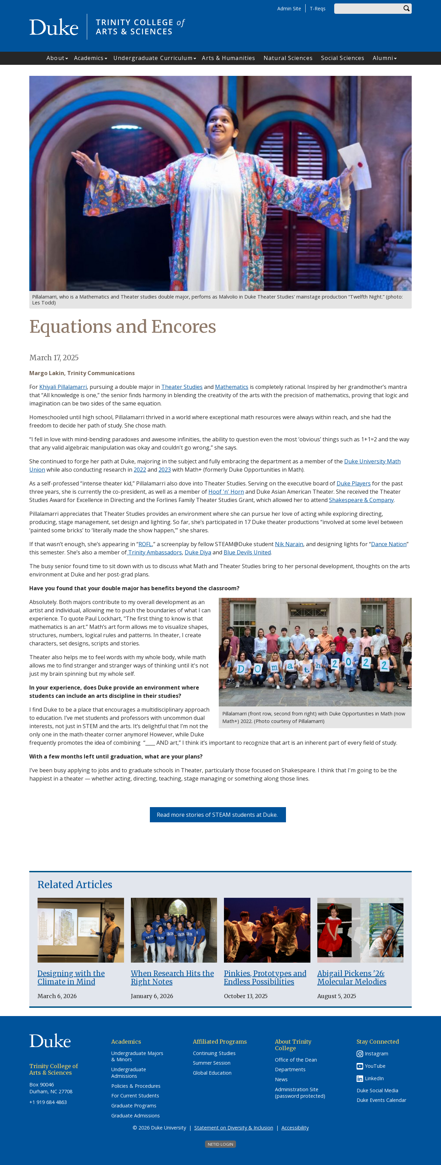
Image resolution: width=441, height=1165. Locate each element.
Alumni (383, 58)
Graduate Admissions (135, 1116)
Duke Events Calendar (381, 1100)
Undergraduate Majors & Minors (137, 1056)
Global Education (212, 1073)
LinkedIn (374, 1078)
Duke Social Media (377, 1090)
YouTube (375, 1066)
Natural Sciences (288, 58)
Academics (89, 58)
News (281, 1079)
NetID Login (220, 1144)
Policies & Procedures (136, 1086)
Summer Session (211, 1063)
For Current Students (135, 1096)
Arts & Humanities (228, 58)
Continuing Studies (214, 1053)
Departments (290, 1069)
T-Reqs (318, 8)
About (55, 58)
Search (406, 8)
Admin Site (289, 8)
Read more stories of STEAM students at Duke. (218, 814)
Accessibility (295, 1127)
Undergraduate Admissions (128, 1072)
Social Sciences (343, 58)
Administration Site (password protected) (300, 1092)
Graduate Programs (133, 1106)
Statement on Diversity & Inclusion (233, 1127)
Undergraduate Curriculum (152, 58)
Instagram (376, 1053)
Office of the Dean (296, 1060)
